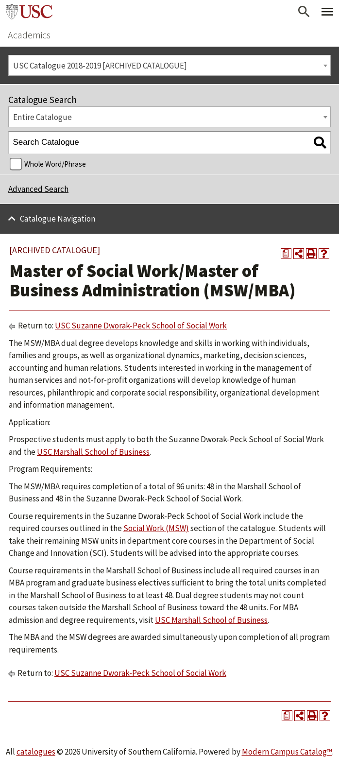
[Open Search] (304, 11)
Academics (29, 35)
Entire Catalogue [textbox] (42, 117)
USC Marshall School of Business (93, 452)
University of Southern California (29, 11)
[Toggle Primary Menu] (327, 11)
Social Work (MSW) (156, 528)
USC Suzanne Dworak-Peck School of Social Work (141, 325)
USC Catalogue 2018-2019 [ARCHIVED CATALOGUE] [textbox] (100, 65)
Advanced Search (38, 189)
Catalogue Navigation (57, 218)
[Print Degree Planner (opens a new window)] (286, 253)
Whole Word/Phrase (55, 164)
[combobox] (169, 65)
